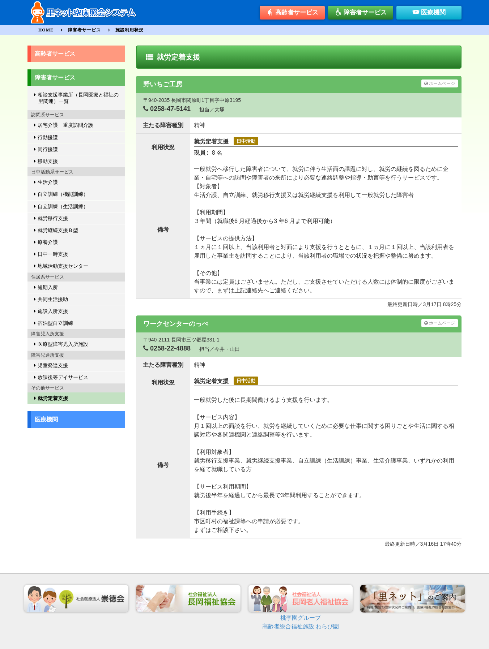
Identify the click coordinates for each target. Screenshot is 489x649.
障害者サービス (361, 13)
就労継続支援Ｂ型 (58, 230)
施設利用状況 (129, 30)
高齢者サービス (292, 13)
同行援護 (48, 149)
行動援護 (48, 137)
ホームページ (439, 83)
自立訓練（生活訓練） (63, 206)
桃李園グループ (300, 618)
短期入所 (48, 287)
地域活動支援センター (63, 266)
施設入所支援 (53, 311)
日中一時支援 (53, 254)
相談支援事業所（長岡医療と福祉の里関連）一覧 (78, 98)
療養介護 (48, 242)
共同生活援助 (53, 299)
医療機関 (429, 13)
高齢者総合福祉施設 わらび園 (300, 626)
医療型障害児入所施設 (63, 344)
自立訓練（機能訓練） (63, 194)
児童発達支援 (53, 365)
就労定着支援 (53, 398)
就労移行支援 (53, 218)
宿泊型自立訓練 (55, 323)
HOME (46, 30)
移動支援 (48, 161)
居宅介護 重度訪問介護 (65, 125)
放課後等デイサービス (63, 377)
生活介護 (48, 182)
